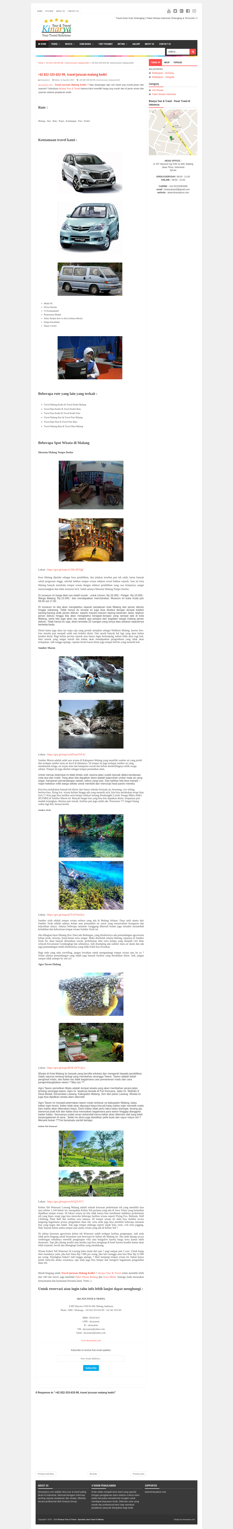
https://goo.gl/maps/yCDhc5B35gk (65, 569)
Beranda (93, 1474)
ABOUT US (149, 43)
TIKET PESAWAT (105, 43)
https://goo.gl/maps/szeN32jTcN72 (65, 1201)
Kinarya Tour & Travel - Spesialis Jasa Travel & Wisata (81, 1519)
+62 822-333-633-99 (87, 80)
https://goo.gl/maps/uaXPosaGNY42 (66, 754)
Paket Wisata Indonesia (164, 94)
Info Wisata (157, 90)
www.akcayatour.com (91, 1340)
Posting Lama (138, 1474)
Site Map (49, 11)
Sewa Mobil (109, 1277)
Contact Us (73, 11)
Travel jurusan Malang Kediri (70, 85)
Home (39, 11)
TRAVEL (54, 43)
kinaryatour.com (188, 1519)
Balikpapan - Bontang (163, 73)
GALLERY (136, 43)
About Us (60, 11)
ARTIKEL (121, 43)
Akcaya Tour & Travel (69, 88)
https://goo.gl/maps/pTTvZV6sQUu (65, 914)
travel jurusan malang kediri (108, 80)
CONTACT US (165, 43)
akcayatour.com (45, 85)
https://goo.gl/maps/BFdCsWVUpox (66, 1067)
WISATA (68, 43)
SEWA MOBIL (85, 43)
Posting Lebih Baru (46, 1474)
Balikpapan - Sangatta (163, 77)
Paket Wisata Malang (86, 1277)
